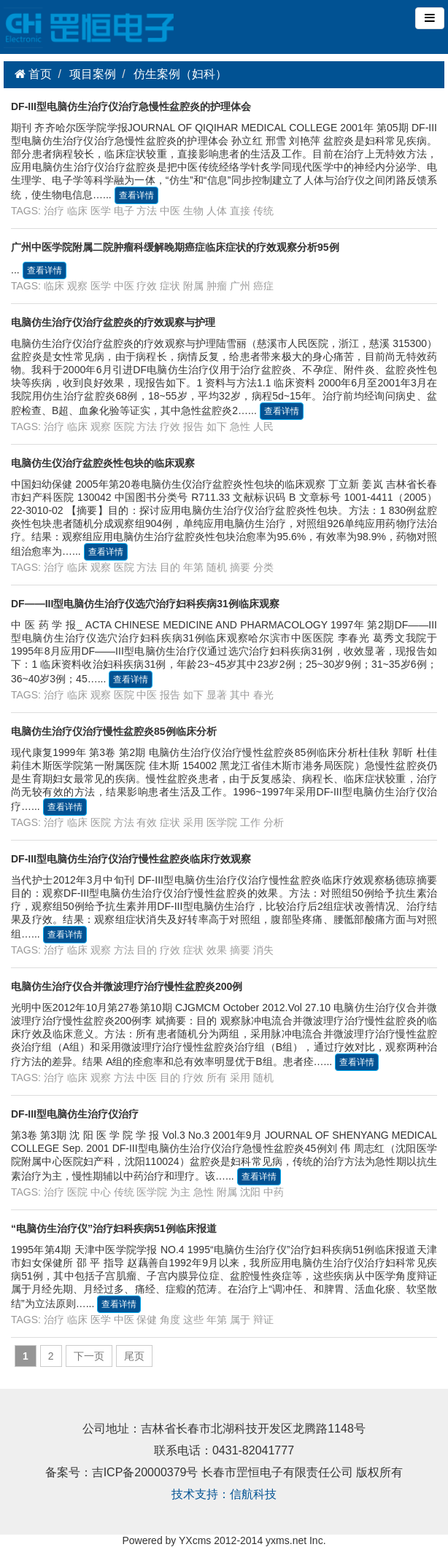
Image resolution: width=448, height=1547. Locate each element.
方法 (146, 211)
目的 (170, 567)
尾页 (134, 1356)
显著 (216, 695)
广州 (240, 286)
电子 (124, 211)
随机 (216, 567)
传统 (263, 211)
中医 (170, 211)
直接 (240, 211)
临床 (77, 211)
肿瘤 (216, 286)
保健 (146, 1319)
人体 (216, 211)
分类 (263, 567)
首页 (39, 74)
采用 (193, 822)
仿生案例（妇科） (180, 74)
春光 (263, 695)
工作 (250, 822)
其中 (240, 695)
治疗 (54, 211)
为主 (180, 1192)
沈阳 (250, 1192)
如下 (216, 426)
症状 (170, 286)
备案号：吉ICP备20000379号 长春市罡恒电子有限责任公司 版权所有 (224, 1474)
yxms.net (286, 1540)
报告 (193, 426)
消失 (263, 950)
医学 (100, 211)
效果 (216, 950)
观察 (77, 286)
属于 (240, 1319)
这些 (193, 1319)
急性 (240, 426)
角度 (170, 1319)
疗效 (146, 286)
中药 (273, 1192)
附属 (193, 286)
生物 (193, 211)
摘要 (240, 567)
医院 (124, 426)
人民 (263, 426)
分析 (273, 822)
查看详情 (136, 195)
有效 (146, 822)
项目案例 (92, 74)
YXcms (195, 1540)
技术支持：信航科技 (224, 1495)
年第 (193, 567)
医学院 (221, 822)
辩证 (263, 1319)
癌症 (263, 286)
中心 (100, 1192)
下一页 (89, 1356)
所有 (216, 1077)
